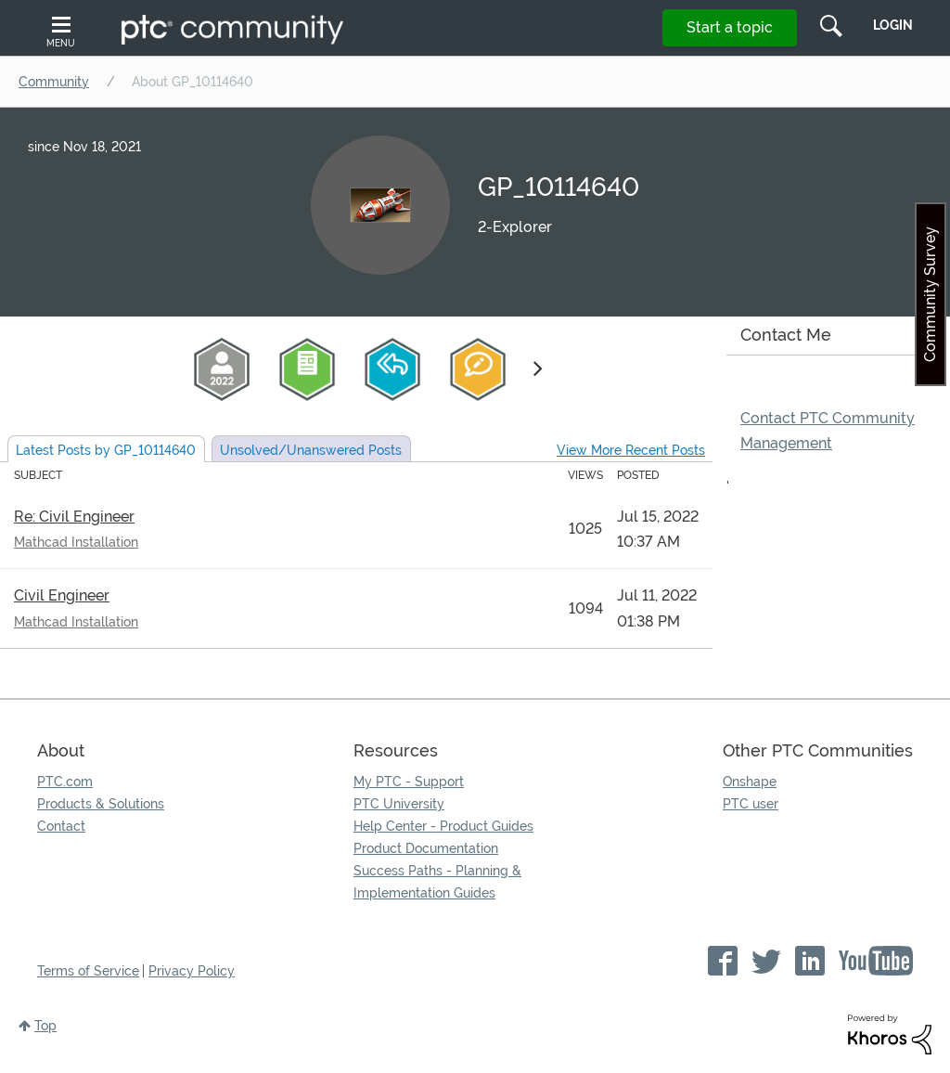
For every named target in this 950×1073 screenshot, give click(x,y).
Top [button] (45, 1025)
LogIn (893, 25)
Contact (61, 826)
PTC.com (65, 781)
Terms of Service (88, 970)
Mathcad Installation (76, 542)
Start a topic (730, 27)
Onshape (750, 781)
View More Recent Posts (631, 450)
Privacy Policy (191, 970)
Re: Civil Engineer (74, 516)
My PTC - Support (408, 781)
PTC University (398, 803)
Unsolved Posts (311, 450)
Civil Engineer (61, 595)
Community (54, 81)
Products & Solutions (100, 803)
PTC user (750, 803)
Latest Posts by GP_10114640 (106, 450)
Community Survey (930, 294)
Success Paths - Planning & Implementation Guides (437, 881)
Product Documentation (425, 848)
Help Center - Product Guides (443, 826)
